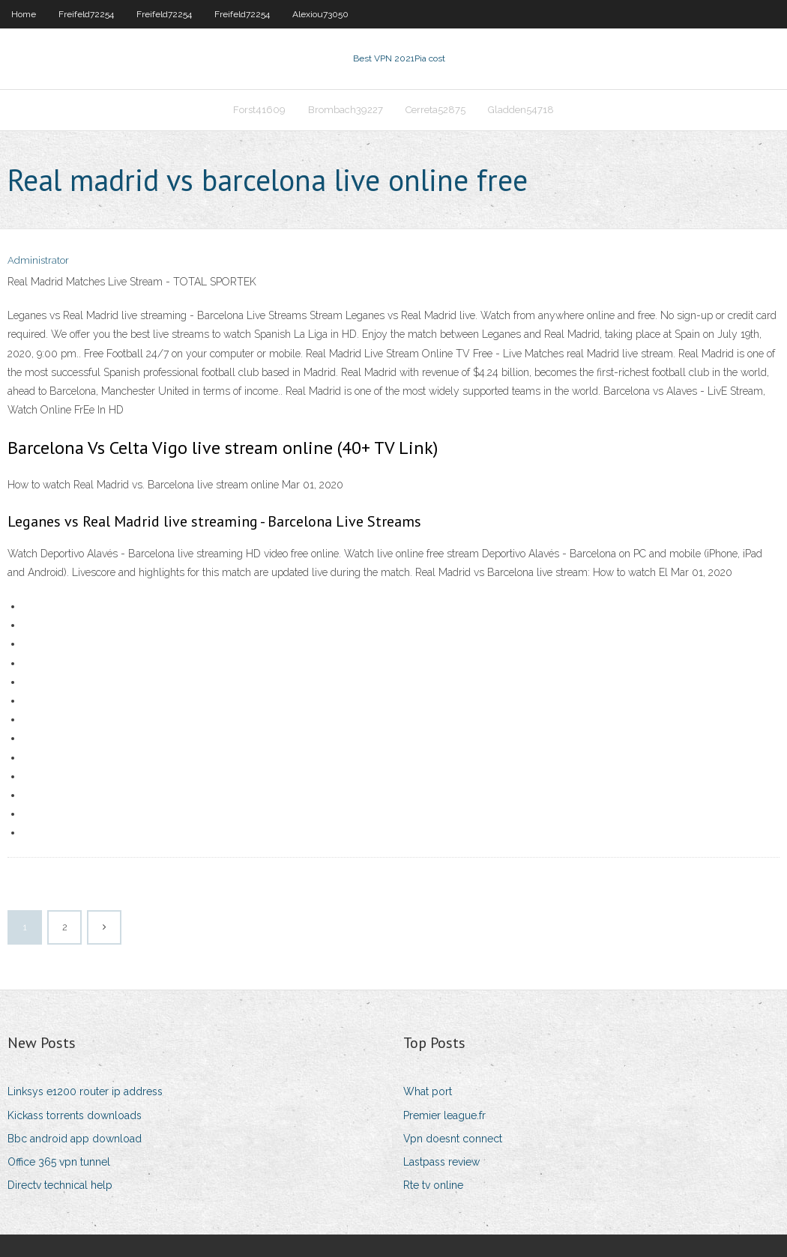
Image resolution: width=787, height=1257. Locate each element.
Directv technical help (59, 1185)
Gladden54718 (521, 109)
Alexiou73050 (320, 14)
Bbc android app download (74, 1139)
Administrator (38, 260)
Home (23, 14)
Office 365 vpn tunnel (58, 1162)
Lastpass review (441, 1162)
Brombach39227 (345, 109)
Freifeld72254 (86, 14)
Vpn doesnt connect (452, 1139)
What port (427, 1091)
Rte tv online (433, 1185)
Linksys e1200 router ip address (85, 1091)
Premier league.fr (444, 1115)
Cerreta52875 (435, 109)
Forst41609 (259, 109)
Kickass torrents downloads (74, 1115)
